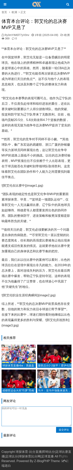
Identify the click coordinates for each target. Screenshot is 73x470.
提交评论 (64, 429)
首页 (4, 12)
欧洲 (14, 12)
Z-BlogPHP (42, 461)
